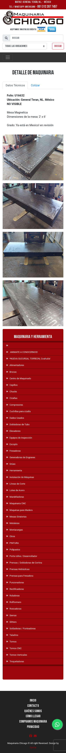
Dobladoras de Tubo (18, 424)
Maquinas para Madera (19, 510)
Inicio (33, 700)
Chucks (11, 391)
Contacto (33, 706)
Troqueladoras (15, 661)
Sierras (11, 615)
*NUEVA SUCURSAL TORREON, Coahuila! (28, 358)
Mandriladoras (15, 497)
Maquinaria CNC (16, 503)
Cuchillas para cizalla (18, 411)
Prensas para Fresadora (19, 575)
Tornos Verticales (16, 655)
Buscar (58, 46)
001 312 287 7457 (47, 7)
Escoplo (11, 444)
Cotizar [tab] (35, 85)
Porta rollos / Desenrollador (21, 556)
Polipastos (13, 549)
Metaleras (13, 523)
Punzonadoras (15, 582)
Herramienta (14, 470)
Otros (10, 536)
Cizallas (11, 398)
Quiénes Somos (33, 711)
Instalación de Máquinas (20, 477)
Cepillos (12, 385)
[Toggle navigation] (8, 57)
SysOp (33, 747)
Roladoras (13, 595)
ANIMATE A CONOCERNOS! (22, 352)
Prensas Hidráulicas (18, 569)
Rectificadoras (15, 589)
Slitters (11, 622)
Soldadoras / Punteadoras (21, 628)
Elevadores (13, 431)
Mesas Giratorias (16, 516)
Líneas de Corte (15, 483)
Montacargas (14, 529)
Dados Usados (15, 418)
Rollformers (13, 602)
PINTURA (12, 543)
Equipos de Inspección (19, 437)
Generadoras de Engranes (20, 457)
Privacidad (33, 727)
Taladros (12, 635)
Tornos (11, 641)
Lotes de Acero (15, 490)
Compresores (14, 404)
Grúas (10, 464)
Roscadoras (13, 608)
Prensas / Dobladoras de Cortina (24, 562)
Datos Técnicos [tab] (15, 85)
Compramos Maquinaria (33, 722)
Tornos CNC (14, 648)
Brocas (11, 372)
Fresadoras (13, 450)
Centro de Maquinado (18, 378)
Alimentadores (15, 365)
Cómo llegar (33, 716)
